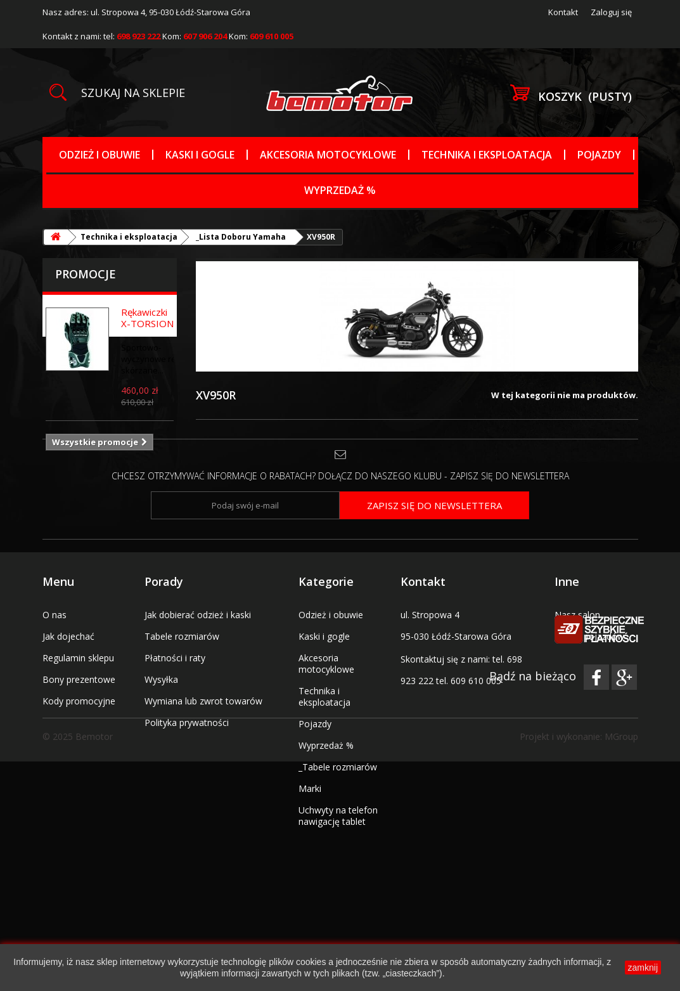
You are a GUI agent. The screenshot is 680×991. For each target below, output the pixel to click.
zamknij (643, 967)
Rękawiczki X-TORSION (147, 318)
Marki (309, 829)
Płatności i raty (174, 698)
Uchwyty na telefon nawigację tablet (338, 856)
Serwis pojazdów (589, 677)
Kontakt (563, 12)
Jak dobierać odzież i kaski (197, 655)
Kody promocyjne (78, 741)
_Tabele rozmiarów (337, 807)
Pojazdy (599, 155)
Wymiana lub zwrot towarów (203, 741)
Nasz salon (577, 655)
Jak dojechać (68, 677)
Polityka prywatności (186, 763)
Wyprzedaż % (340, 190)
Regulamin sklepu (78, 698)
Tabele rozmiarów (181, 677)
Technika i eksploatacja (486, 155)
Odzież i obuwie (99, 155)
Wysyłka (161, 720)
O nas (54, 655)
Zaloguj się (611, 12)
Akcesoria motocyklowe (328, 155)
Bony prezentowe (78, 720)
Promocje (85, 274)
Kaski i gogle (199, 155)
